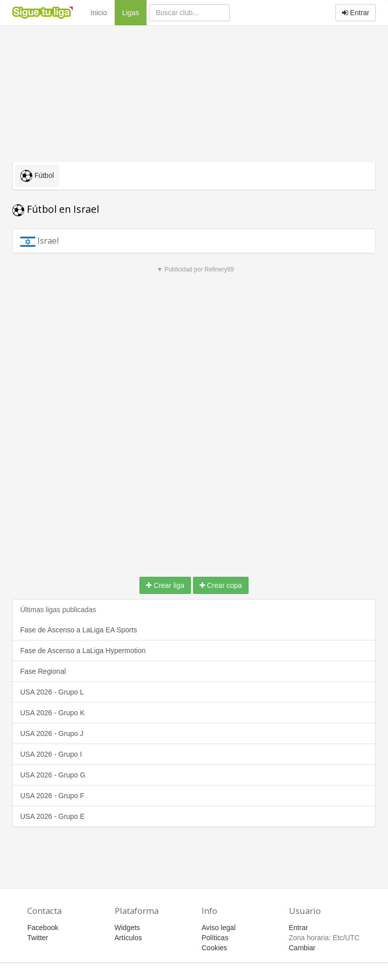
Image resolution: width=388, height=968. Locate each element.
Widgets (127, 928)
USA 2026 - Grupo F (52, 796)
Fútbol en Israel (55, 209)
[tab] (194, 241)
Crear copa (221, 585)
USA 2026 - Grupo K (52, 713)
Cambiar (302, 948)
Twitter (37, 938)
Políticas (215, 938)
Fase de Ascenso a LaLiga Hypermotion (83, 651)
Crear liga (165, 585)
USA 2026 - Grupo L (52, 692)
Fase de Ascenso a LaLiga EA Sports (78, 630)
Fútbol (37, 176)
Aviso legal (218, 928)
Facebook (42, 928)
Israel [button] (49, 240)
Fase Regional (43, 671)
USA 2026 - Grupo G (52, 775)
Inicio (98, 13)
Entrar (355, 13)
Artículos (128, 938)
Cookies (214, 948)
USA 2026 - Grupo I (51, 754)
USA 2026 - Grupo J (51, 733)
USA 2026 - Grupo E (52, 816)
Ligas (134, 12)
